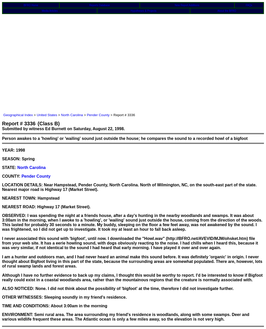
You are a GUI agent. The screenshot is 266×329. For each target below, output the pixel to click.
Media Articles (50, 10)
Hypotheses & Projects (143, 10)
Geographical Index (18, 115)
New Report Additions (187, 5)
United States (47, 115)
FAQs (249, 5)
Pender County (98, 115)
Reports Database (99, 5)
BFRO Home (30, 5)
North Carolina (72, 115)
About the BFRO (226, 10)
